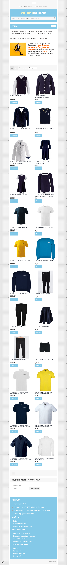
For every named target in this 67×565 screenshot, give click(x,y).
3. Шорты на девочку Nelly (44, 359)
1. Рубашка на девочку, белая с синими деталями (21, 162)
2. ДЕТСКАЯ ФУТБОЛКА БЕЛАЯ (44, 227)
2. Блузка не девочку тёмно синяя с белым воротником (44, 195)
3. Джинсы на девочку (42, 293)
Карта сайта (17, 556)
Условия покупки (19, 538)
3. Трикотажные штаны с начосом (18, 360)
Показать (14, 102)
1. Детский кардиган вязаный (20, 129)
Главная (15, 31)
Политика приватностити (22, 541)
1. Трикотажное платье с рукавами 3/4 (43, 162)
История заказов (28, 6)
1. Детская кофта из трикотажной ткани (42, 96)
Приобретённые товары (41, 6)
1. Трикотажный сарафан (18, 194)
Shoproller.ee (52, 561)
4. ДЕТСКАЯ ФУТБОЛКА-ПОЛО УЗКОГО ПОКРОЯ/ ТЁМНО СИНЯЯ (20, 426)
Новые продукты (19, 553)
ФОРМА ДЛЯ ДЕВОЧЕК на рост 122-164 (38, 33)
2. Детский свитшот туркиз (44, 260)
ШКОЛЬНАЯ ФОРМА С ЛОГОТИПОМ (32, 31)
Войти (20, 6)
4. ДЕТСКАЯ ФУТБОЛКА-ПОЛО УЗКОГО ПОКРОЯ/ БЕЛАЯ (19, 393)
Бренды (16, 548)
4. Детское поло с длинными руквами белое (44, 459)
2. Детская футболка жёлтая (20, 260)
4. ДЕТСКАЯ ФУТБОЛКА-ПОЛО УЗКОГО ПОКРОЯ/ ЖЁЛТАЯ (44, 393)
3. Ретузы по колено (17, 326)
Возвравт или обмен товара (24, 536)
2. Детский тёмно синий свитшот (18, 294)
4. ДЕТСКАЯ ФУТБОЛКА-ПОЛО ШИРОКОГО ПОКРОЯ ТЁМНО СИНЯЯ (21, 459)
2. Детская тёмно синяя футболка (18, 228)
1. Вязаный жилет (16, 96)
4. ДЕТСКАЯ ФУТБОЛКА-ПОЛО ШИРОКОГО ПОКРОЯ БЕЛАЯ (44, 426)
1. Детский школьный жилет (44, 129)
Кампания (17, 551)
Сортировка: (23, 68)
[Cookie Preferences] (3, 562)
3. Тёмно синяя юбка (42, 326)
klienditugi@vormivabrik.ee (24, 514)
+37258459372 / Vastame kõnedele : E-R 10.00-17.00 (34, 510)
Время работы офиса (21, 533)
